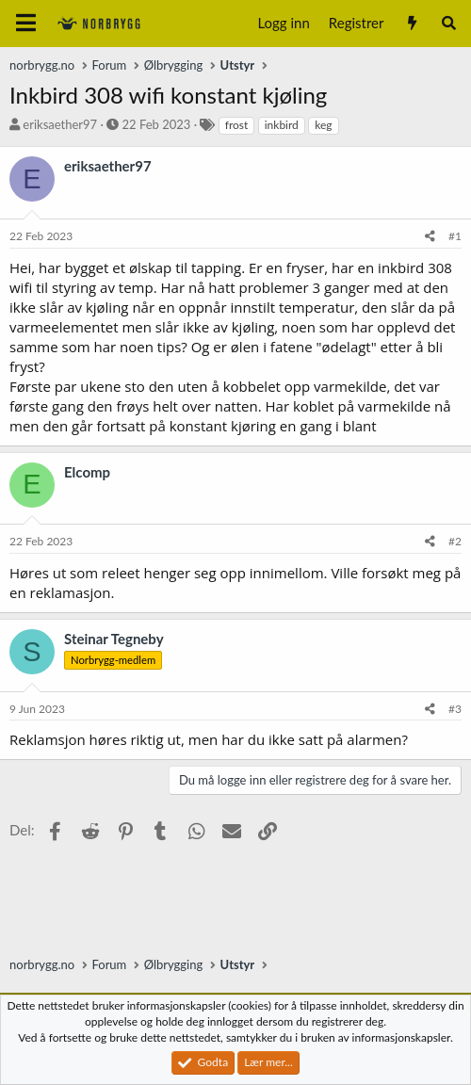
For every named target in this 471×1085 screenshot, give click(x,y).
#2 (455, 541)
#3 (455, 709)
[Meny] (26, 23)
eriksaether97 (60, 124)
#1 (455, 236)
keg (323, 125)
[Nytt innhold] (411, 23)
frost (237, 125)
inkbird (282, 125)
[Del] (430, 237)
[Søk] (448, 23)
